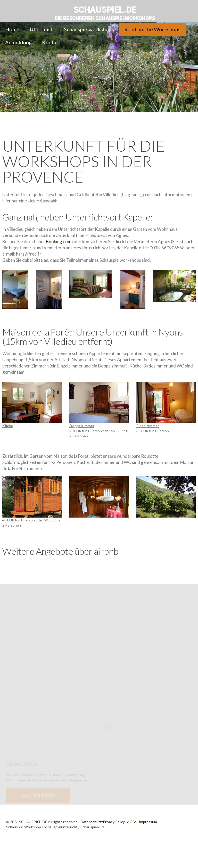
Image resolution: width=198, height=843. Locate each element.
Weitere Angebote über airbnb (60, 551)
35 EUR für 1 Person (166, 411)
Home (12, 29)
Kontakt (51, 42)
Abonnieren (38, 800)
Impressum (148, 822)
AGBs (132, 822)
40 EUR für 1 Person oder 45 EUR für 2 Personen (99, 414)
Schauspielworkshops (89, 29)
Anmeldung (18, 42)
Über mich (42, 29)
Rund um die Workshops (152, 29)
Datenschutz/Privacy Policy (103, 822)
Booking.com (58, 241)
